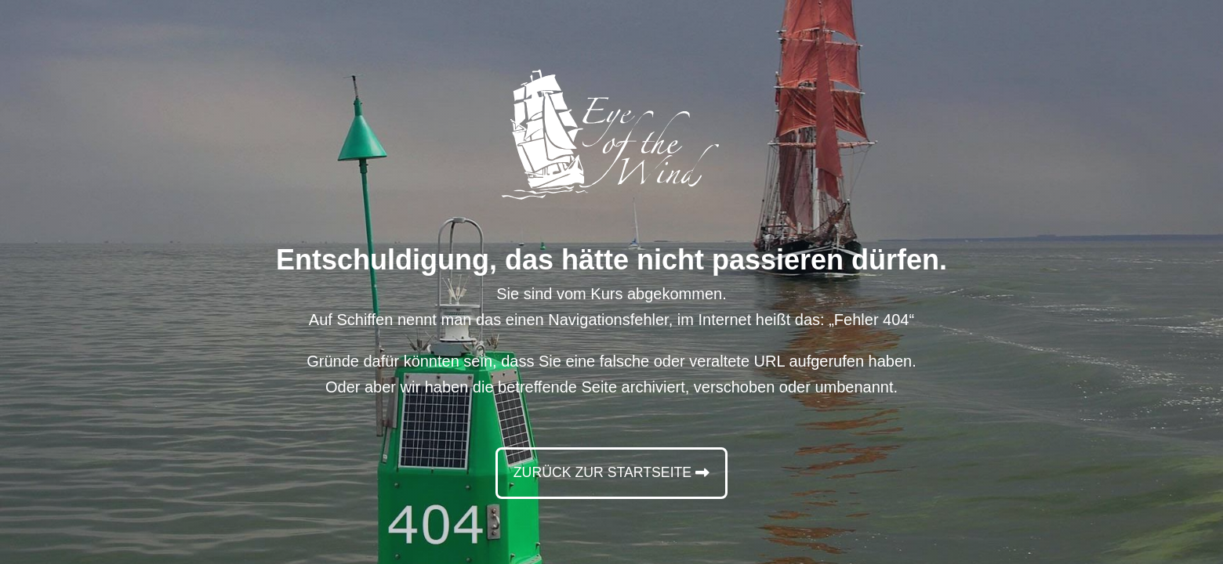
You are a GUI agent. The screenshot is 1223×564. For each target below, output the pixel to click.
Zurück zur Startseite (601, 472)
